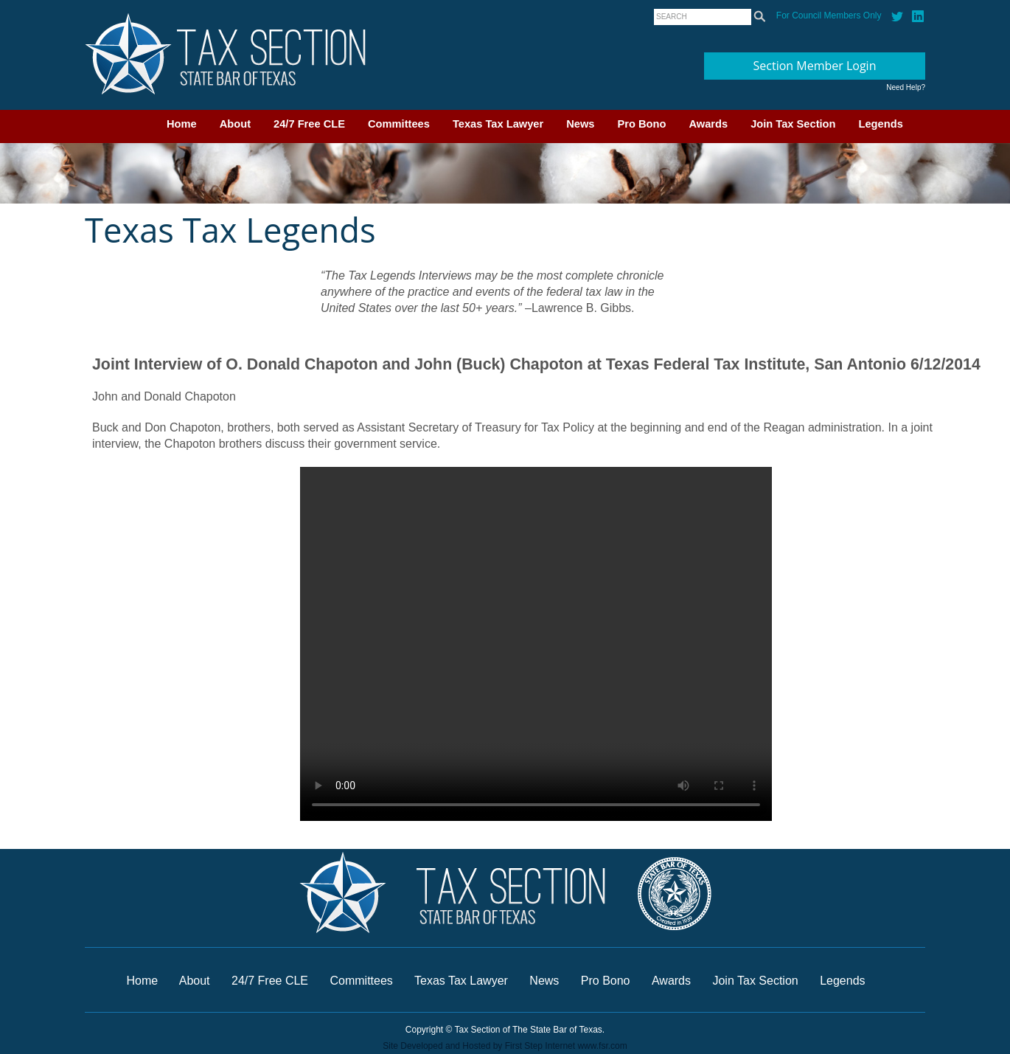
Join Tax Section (792, 124)
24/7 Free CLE (309, 124)
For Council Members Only (829, 15)
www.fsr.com (602, 1046)
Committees (399, 124)
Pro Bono (642, 124)
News (580, 124)
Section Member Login (815, 66)
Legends (881, 124)
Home (182, 124)
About (235, 124)
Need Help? (905, 87)
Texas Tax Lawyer (498, 124)
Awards (708, 124)
